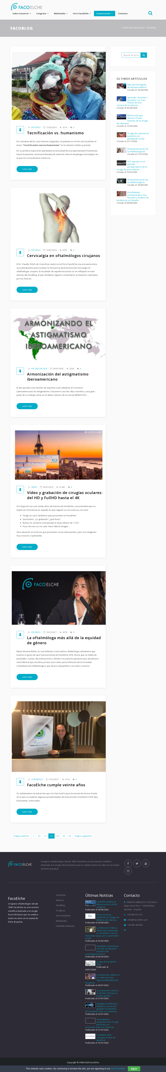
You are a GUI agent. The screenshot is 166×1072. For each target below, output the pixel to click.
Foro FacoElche (81, 14)
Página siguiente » (84, 836)
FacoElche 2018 (39, 369)
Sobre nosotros (21, 14)
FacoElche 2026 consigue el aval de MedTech (105, 1039)
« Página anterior (20, 836)
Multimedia (59, 14)
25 (70, 836)
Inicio (141, 28)
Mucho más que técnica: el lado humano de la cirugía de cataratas (132, 119)
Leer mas (27, 169)
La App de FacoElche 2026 (106, 964)
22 (51, 836)
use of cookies (118, 1068)
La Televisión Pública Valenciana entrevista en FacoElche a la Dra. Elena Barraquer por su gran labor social (102, 934)
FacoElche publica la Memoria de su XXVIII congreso (106, 905)
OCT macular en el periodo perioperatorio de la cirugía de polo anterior (132, 166)
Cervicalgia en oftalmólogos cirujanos (63, 255)
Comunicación (103, 14)
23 (57, 836)
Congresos (37, 779)
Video (34, 487)
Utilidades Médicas (65, 927)
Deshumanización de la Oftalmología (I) (137, 181)
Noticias (60, 901)
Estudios (35, 127)
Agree (134, 1069)
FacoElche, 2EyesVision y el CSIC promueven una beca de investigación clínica (102, 951)
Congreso (41, 14)
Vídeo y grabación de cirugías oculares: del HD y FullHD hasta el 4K (65, 495)
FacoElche (61, 896)
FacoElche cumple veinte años (56, 785)
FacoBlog (60, 906)
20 (39, 836)
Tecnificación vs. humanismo (55, 133)
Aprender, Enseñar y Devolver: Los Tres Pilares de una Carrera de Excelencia (132, 101)
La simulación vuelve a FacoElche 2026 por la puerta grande (107, 994)
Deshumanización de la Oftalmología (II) (137, 150)
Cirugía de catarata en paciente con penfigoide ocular (138, 136)
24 (64, 836)
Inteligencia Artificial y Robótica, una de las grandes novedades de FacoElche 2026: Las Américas (101, 1008)
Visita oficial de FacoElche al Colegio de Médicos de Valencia (107, 918)
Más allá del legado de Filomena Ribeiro (137, 86)
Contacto (123, 14)
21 (45, 836)
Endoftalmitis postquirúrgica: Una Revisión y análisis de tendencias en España (133, 196)
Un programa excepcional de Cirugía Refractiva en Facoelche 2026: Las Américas (102, 1024)
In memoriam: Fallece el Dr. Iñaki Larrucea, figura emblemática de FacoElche (102, 980)
